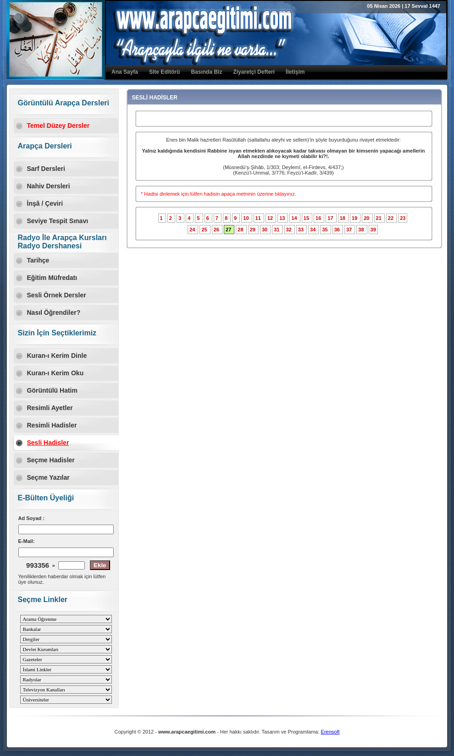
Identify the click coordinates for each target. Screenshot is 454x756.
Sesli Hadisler (48, 442)
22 (391, 218)
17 (330, 218)
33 (301, 229)
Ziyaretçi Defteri (254, 72)
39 (373, 229)
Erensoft (330, 731)
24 (192, 229)
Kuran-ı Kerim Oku (55, 373)
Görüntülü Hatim (52, 390)
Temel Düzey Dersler (58, 125)
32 (289, 229)
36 (337, 229)
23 (402, 218)
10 (246, 218)
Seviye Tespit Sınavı (58, 221)
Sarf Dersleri (46, 168)
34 (313, 229)
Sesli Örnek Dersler (56, 295)
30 (265, 229)
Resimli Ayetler (50, 407)
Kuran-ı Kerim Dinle (57, 355)
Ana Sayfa (124, 72)
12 (270, 218)
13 (282, 218)
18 (343, 218)
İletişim (295, 72)
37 (349, 229)
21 (379, 218)
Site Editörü (164, 72)
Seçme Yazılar (48, 477)
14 (294, 218)
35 (325, 229)
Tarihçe (38, 260)
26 (217, 229)
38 (361, 229)
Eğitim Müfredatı (52, 277)
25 (204, 229)
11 (258, 218)
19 (355, 218)
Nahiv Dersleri (48, 186)
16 (319, 218)
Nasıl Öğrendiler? (54, 312)
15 (307, 218)
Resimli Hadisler (52, 425)
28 (241, 229)
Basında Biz (206, 72)
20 (367, 218)
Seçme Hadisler (51, 460)
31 (277, 229)
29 (253, 229)
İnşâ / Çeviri (45, 203)
